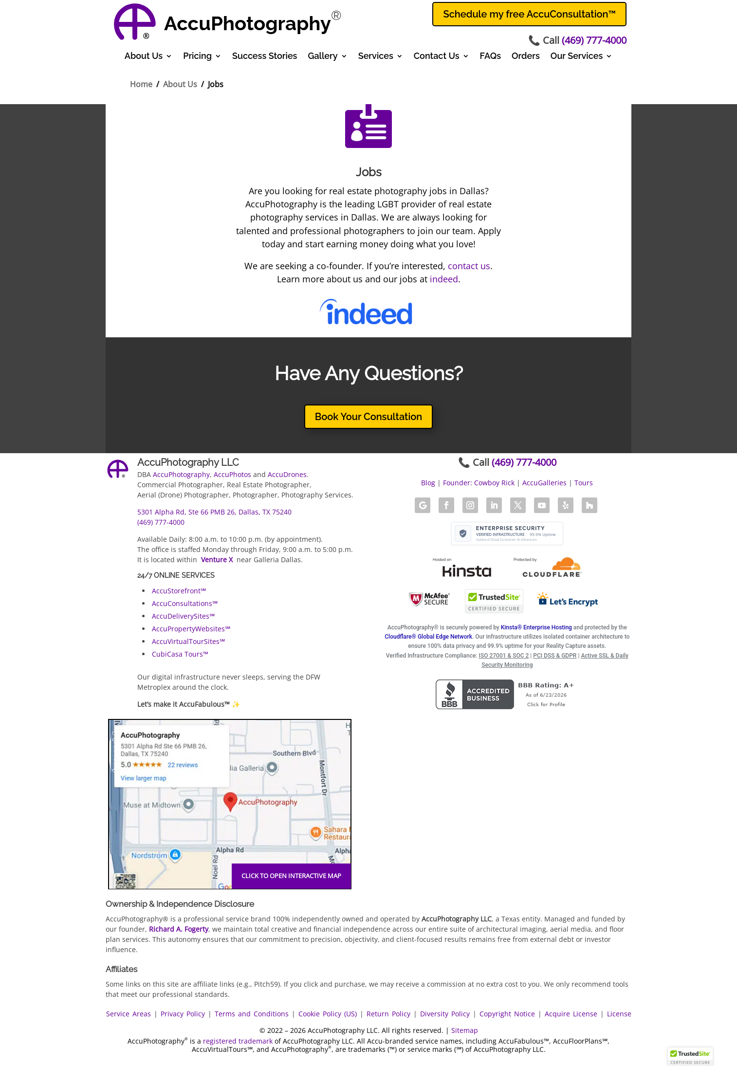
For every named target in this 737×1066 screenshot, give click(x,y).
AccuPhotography (181, 474)
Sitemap (464, 1030)
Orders (526, 57)
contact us (469, 266)
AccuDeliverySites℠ (183, 616)
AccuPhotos (232, 474)
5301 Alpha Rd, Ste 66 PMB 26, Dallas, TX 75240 (214, 511)
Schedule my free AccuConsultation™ (529, 14)
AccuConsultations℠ (185, 603)
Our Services (577, 57)
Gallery (322, 57)
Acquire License (571, 1013)
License (619, 1013)
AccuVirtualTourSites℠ (188, 641)
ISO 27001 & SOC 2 (504, 655)
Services (375, 57)
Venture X (217, 559)
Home (141, 84)
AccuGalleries (544, 482)
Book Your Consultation (369, 417)
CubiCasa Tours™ (180, 654)
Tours (583, 482)
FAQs (490, 57)
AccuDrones (287, 474)
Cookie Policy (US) (327, 1013)
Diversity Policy (445, 1013)
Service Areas (128, 1013)
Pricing (197, 57)
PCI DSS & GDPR (554, 655)
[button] (690, 1057)
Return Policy (388, 1013)
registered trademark (238, 1041)
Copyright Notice (507, 1013)
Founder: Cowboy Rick (479, 482)
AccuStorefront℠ (179, 590)
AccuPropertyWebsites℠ (191, 628)
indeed (444, 279)
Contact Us (437, 57)
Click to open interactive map (291, 875)
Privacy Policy (183, 1013)
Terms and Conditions (252, 1013)
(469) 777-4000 (594, 40)
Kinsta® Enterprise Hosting (536, 627)
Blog (428, 482)
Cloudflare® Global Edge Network (428, 636)
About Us (144, 57)
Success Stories (264, 57)
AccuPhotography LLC (188, 462)
